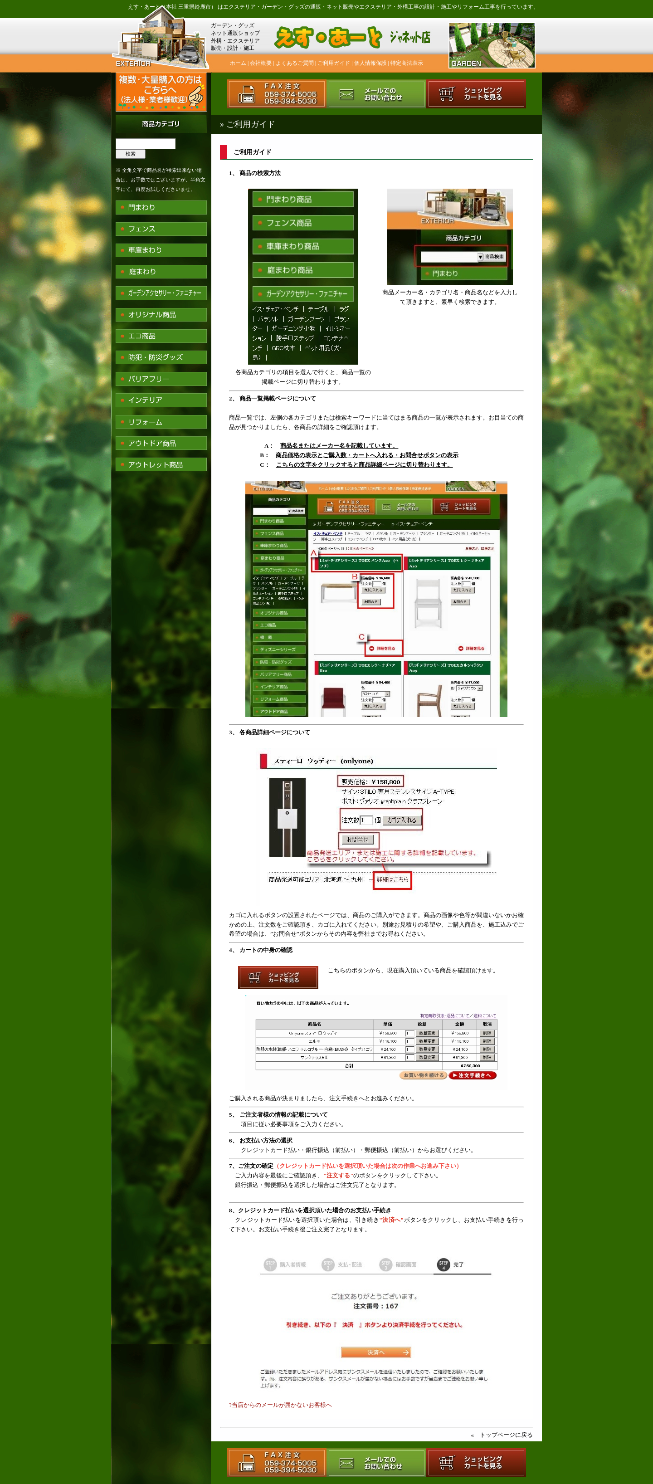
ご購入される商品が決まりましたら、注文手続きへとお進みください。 (323, 1098)
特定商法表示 (406, 63)
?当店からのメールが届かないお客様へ (280, 1404)
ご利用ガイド (333, 63)
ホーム (238, 63)
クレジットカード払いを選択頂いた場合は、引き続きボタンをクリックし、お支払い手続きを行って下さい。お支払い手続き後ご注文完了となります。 (376, 1220)
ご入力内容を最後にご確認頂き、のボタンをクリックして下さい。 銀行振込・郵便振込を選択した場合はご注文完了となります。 (345, 1175)
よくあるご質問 (295, 63)
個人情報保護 (370, 63)
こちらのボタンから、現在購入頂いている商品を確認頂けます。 (413, 970)
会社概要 (261, 63)
